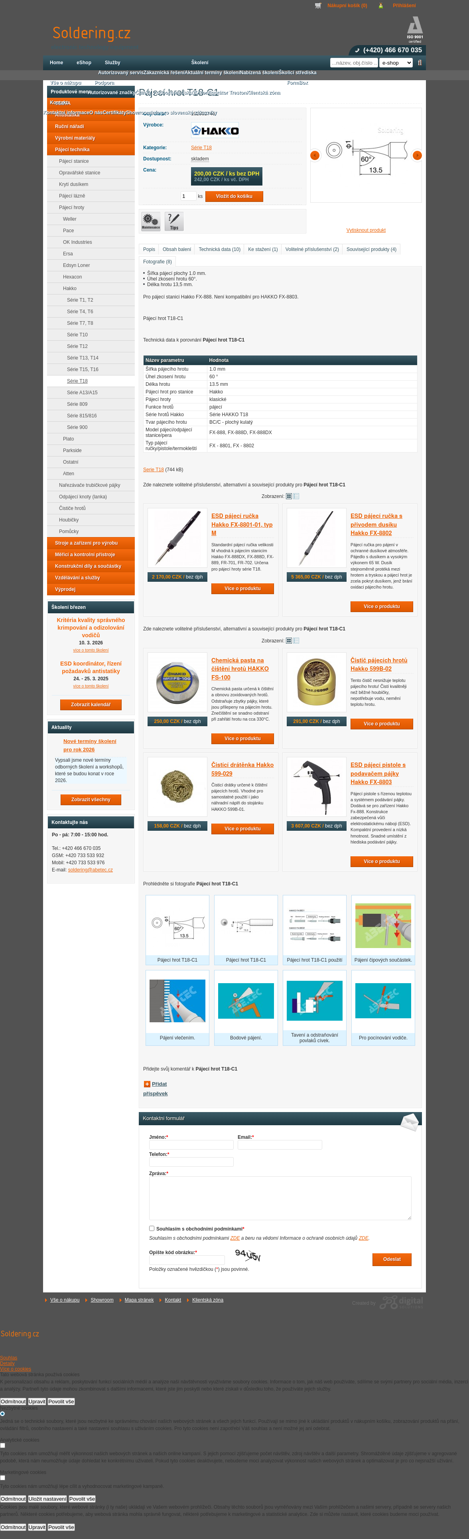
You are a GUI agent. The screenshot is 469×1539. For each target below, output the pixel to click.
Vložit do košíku (234, 196)
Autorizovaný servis (121, 72)
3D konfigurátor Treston (219, 92)
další (416, 155)
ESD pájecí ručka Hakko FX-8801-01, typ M (242, 524)
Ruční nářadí (67, 126)
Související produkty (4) (371, 249)
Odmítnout (13, 1402)
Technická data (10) (219, 249)
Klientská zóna (207, 1300)
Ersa (65, 254)
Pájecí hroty (69, 207)
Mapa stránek (139, 1300)
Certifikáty (114, 112)
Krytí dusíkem (71, 184)
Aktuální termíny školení (212, 72)
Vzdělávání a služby (75, 578)
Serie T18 (153, 469)
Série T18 (201, 147)
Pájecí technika (70, 149)
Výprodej (62, 589)
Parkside (70, 450)
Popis (149, 249)
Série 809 (74, 404)
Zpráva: (158, 1173)
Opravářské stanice (77, 173)
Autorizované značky (111, 92)
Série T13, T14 (80, 358)
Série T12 (75, 346)
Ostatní (68, 462)
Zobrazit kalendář (90, 704)
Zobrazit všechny (90, 799)
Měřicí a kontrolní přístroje (82, 554)
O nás (95, 112)
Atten (66, 473)
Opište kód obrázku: (173, 1252)
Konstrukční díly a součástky (85, 566)
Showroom (102, 1300)
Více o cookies (15, 1369)
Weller (67, 219)
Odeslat (392, 1259)
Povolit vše (61, 1402)
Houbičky (66, 520)
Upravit (37, 1402)
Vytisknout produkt (366, 230)
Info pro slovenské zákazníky (184, 112)
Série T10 (75, 335)
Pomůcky (66, 531)
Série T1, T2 (77, 300)
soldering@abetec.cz (90, 870)
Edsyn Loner (74, 265)
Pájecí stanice (71, 161)
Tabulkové (296, 496)
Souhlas (8, 1358)
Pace (66, 230)
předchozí (316, 155)
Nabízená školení (259, 72)
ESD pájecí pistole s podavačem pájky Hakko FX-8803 (378, 773)
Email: (246, 1137)
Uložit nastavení (48, 1499)
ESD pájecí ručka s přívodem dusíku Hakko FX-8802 (376, 524)
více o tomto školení (91, 650)
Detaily (7, 1363)
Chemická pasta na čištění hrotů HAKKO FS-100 (240, 669)
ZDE (235, 1238)
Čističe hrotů (70, 508)
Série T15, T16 (80, 369)
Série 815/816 (79, 416)
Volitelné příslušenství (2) (312, 249)
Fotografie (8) (157, 262)
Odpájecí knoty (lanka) (80, 497)
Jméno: (158, 1137)
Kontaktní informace (66, 112)
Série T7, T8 (77, 323)
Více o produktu (243, 588)
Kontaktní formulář (164, 1118)
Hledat (420, 62)
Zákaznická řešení (164, 72)
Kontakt (173, 1300)
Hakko (67, 288)
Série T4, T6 (77, 311)
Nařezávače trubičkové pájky (87, 485)
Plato (66, 439)
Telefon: (159, 1154)
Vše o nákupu (64, 1300)
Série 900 (74, 427)
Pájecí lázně (69, 196)
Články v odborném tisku (163, 92)
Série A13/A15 (80, 392)
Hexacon (70, 277)
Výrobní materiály (72, 138)
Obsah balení (177, 249)
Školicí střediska (298, 72)
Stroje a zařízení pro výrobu (84, 543)
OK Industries (75, 242)
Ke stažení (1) (263, 249)
